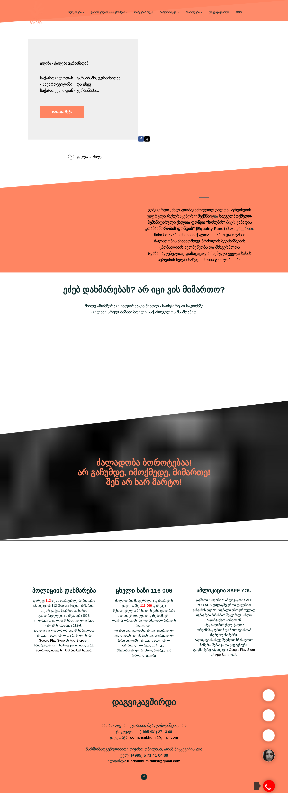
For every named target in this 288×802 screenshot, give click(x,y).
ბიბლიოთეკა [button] (168, 12)
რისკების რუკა (143, 12)
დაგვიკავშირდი (219, 12)
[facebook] (144, 788)
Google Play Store (52, 649)
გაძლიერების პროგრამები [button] (108, 12)
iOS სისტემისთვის (77, 659)
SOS (239, 12)
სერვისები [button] (75, 12)
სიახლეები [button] (193, 12)
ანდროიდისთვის (49, 659)
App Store (77, 649)
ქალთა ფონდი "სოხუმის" (201, 231)
